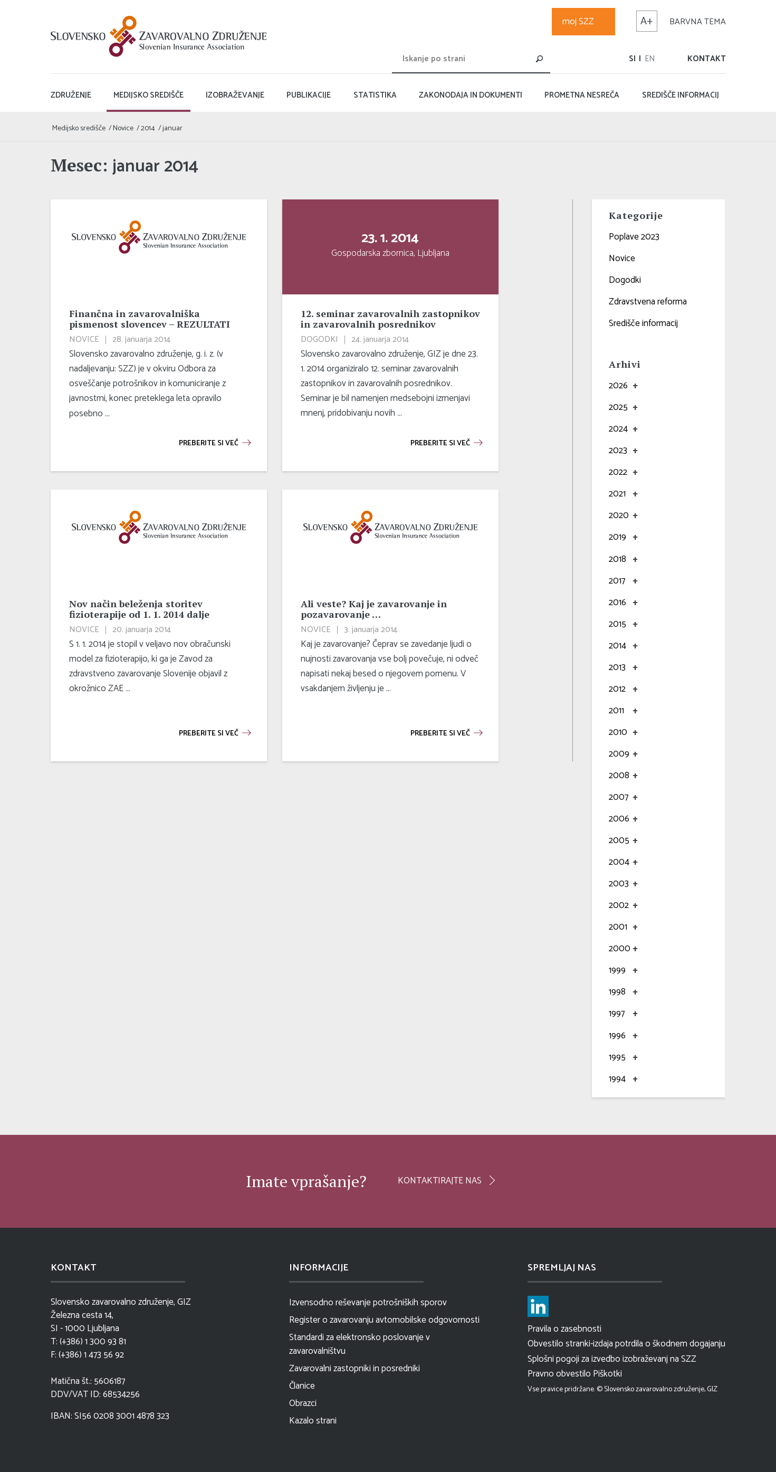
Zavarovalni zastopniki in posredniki (354, 1368)
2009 (619, 754)
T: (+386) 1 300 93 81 (88, 1342)
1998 (617, 991)
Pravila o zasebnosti (564, 1329)
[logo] (161, 36)
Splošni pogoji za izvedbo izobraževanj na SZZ (612, 1359)
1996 (617, 1035)
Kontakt (706, 58)
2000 (619, 948)
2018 (617, 559)
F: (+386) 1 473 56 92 (87, 1355)
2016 (617, 602)
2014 (617, 645)
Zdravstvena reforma (648, 301)
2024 (618, 429)
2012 (617, 689)
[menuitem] (632, 58)
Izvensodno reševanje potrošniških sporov (368, 1302)
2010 (618, 732)
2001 (618, 927)
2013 (617, 667)
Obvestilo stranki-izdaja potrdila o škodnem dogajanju (626, 1343)
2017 (617, 580)
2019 (617, 537)
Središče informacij (643, 323)
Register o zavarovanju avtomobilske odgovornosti (384, 1320)
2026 (618, 385)
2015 (617, 624)
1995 (617, 1057)
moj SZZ (578, 21)
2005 (619, 840)
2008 (619, 775)
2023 (618, 450)
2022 (618, 472)
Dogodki (625, 280)
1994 (617, 1079)
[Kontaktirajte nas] (446, 1180)
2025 (618, 407)
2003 (619, 883)
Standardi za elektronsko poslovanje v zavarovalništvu (359, 1344)
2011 (616, 710)
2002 (619, 905)
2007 (618, 797)
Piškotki (607, 1373)
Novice (622, 258)
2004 (619, 862)
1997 (617, 1013)
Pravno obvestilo (559, 1373)
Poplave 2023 (634, 237)
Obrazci (303, 1403)
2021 (617, 493)
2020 (619, 515)
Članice (302, 1386)
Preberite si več (208, 443)
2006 (619, 818)
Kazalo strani (313, 1421)
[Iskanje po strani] (471, 58)
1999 (617, 970)
